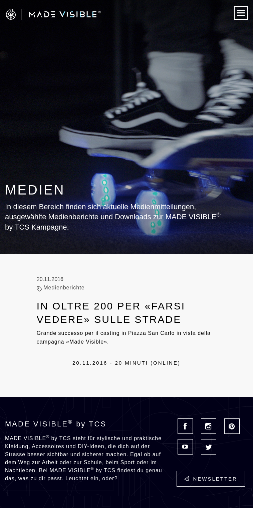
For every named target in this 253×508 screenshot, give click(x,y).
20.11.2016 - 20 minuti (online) (126, 363)
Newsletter (210, 479)
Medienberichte (63, 287)
